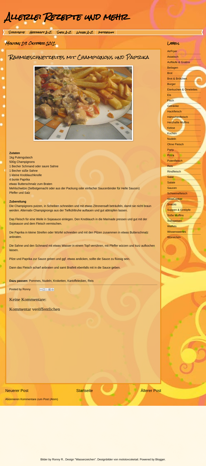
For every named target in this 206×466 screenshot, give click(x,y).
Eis (169, 95)
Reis (170, 166)
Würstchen (174, 237)
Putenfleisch (174, 160)
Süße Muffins (175, 215)
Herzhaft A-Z (40, 32)
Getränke (173, 106)
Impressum (106, 32)
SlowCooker (174, 198)
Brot (169, 73)
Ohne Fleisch (175, 144)
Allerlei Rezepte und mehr (66, 17)
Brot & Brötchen (177, 78)
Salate (171, 182)
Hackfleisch (174, 111)
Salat (170, 177)
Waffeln (172, 226)
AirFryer (172, 51)
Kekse (171, 127)
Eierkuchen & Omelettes (182, 89)
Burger (171, 84)
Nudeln (171, 138)
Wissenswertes (176, 231)
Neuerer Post (16, 390)
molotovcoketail (128, 459)
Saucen (172, 188)
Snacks (171, 204)
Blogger (160, 459)
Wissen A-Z (84, 32)
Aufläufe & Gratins (178, 62)
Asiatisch (172, 56)
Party (170, 149)
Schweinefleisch (177, 193)
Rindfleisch (174, 171)
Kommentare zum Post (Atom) (39, 399)
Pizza (170, 155)
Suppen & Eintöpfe (178, 209)
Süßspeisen (174, 220)
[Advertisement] (96, 431)
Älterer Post (151, 390)
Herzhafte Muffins (178, 122)
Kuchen (172, 133)
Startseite (16, 32)
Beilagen (172, 67)
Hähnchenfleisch (177, 116)
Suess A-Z (64, 32)
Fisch (170, 100)
